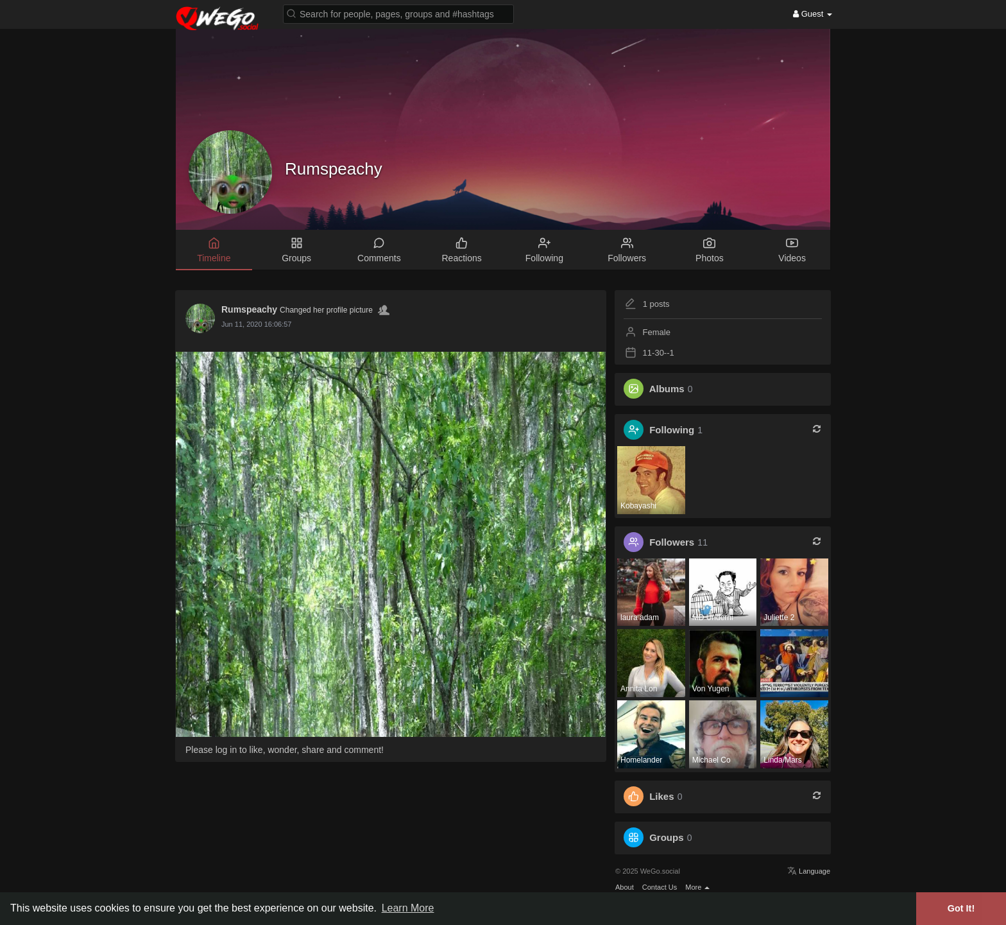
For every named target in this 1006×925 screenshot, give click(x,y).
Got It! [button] (961, 908)
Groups (666, 837)
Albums (667, 388)
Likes (661, 796)
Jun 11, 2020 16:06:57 (256, 324)
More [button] (697, 887)
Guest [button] (812, 14)
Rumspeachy (333, 168)
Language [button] (808, 871)
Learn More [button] (408, 908)
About (624, 887)
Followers (671, 542)
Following (671, 429)
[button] (398, 13)
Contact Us (659, 887)
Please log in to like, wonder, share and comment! (284, 750)
